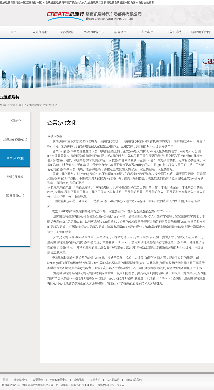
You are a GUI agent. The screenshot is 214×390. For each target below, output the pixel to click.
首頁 (13, 32)
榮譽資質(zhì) (15, 195)
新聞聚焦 (67, 32)
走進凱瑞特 (40, 32)
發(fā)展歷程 (15, 176)
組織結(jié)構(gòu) (15, 139)
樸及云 (120, 385)
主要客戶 (147, 32)
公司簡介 (15, 120)
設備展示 (120, 32)
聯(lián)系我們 (200, 32)
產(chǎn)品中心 (93, 32)
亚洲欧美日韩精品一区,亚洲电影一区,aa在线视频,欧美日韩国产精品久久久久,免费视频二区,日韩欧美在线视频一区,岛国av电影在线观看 (77, 2)
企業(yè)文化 (50, 104)
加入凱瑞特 (173, 32)
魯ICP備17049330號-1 (84, 385)
